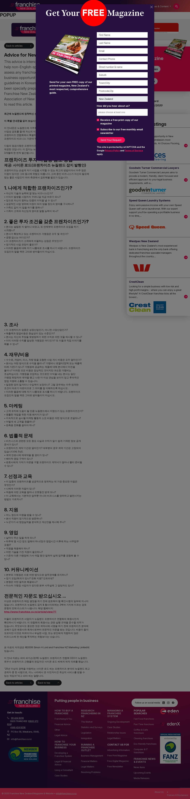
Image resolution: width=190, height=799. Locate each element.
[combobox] (122, 112)
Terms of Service (134, 150)
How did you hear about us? (113, 105)
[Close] (151, 7)
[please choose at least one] (116, 112)
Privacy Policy (112, 150)
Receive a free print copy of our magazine (119, 121)
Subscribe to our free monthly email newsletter (121, 131)
